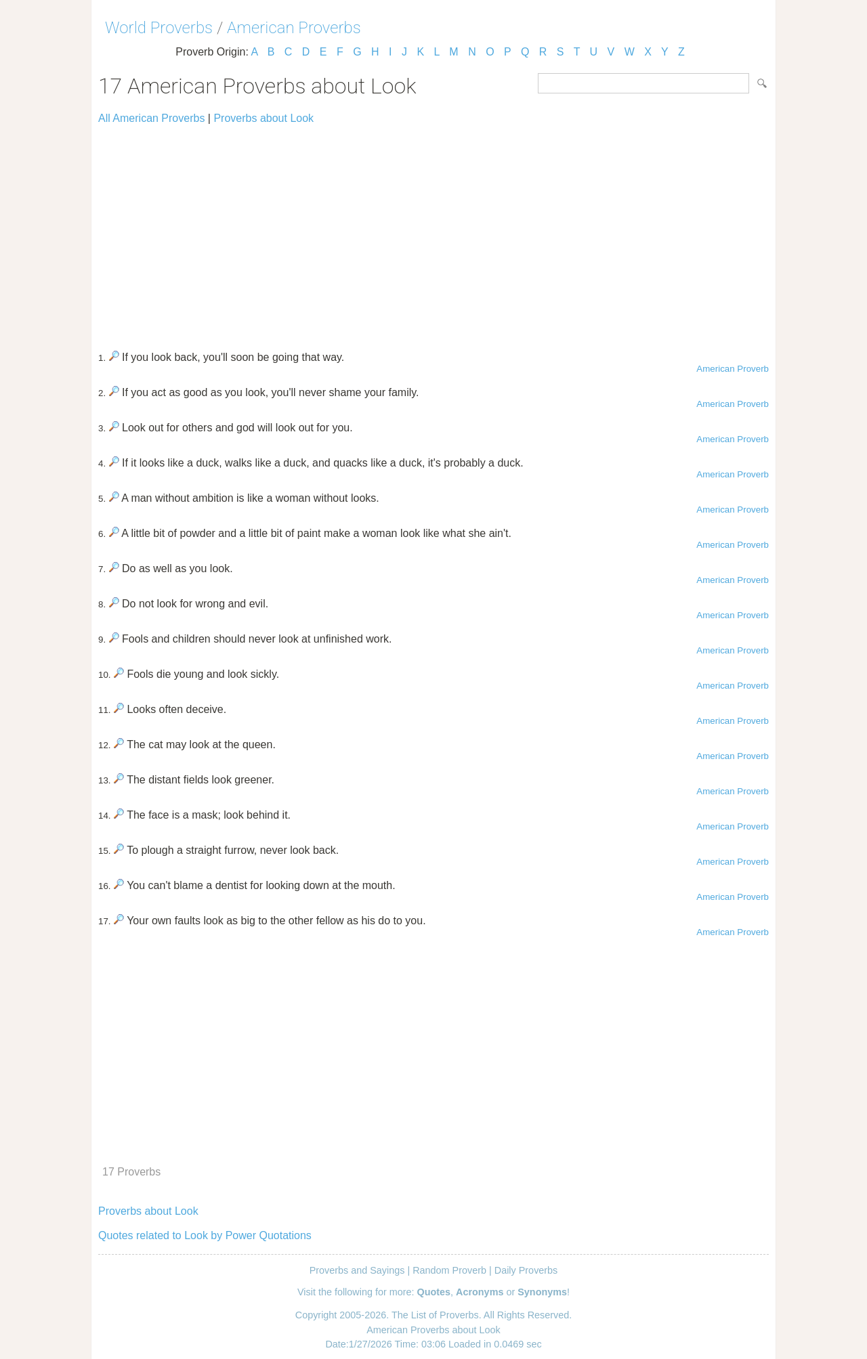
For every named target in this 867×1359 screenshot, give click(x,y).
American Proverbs (294, 27)
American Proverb (732, 369)
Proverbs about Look (263, 118)
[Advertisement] (433, 231)
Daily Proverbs (526, 1270)
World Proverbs (159, 27)
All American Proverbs (151, 118)
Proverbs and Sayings (357, 1270)
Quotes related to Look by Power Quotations (205, 1235)
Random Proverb (449, 1270)
